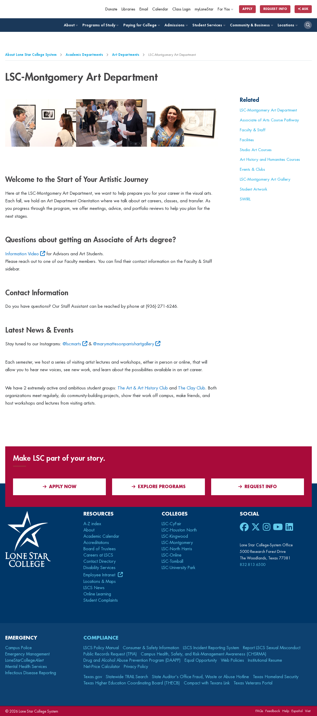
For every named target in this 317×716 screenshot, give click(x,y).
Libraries (128, 9)
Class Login (181, 9)
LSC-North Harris (177, 549)
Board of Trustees (99, 549)
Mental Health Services (26, 667)
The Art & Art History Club (143, 388)
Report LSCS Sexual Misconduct (271, 648)
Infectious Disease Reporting (30, 673)
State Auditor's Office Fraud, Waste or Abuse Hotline (200, 677)
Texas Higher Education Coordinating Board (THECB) (131, 683)
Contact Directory (99, 561)
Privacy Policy (136, 667)
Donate (111, 9)
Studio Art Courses (256, 150)
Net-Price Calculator (101, 667)
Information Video (22, 254)
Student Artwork (253, 189)
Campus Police (18, 648)
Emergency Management (27, 654)
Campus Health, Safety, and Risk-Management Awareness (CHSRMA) (203, 654)
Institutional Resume (265, 660)
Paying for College (141, 25)
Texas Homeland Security (275, 677)
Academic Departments (84, 54)
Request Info (275, 9)
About (70, 25)
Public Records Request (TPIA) (110, 654)
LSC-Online (171, 555)
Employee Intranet (100, 575)
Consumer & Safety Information (151, 648)
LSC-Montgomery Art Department (268, 110)
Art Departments (125, 54)
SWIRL (245, 199)
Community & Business (251, 25)
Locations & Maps (99, 581)
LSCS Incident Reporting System (211, 648)
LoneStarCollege (24, 660)
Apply (247, 9)
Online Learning (97, 594)
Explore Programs (159, 486)
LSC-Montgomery (177, 543)
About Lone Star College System (31, 54)
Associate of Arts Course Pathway (269, 120)
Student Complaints (100, 600)
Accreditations (96, 543)
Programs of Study (100, 25)
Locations (287, 25)
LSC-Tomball (172, 561)
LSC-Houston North (179, 530)
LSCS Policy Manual (101, 648)
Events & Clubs (252, 169)
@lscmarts (72, 344)
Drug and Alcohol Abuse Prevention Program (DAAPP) (132, 660)
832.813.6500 (252, 564)
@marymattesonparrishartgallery (123, 344)
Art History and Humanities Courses (270, 159)
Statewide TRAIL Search (127, 677)
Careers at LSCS (98, 555)
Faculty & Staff (252, 130)
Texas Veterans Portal (253, 683)
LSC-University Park (178, 568)
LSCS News (94, 588)
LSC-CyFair (171, 524)
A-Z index (92, 524)
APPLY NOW (59, 486)
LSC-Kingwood (175, 536)
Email (143, 9)
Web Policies (232, 660)
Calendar (160, 9)
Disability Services (99, 568)
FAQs (259, 711)
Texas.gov (92, 677)
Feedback (272, 711)
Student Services (208, 25)
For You (226, 9)
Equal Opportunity (201, 660)
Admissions (175, 25)
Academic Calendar (101, 536)
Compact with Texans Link (207, 683)
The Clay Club (191, 388)
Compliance (100, 637)
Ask (303, 9)
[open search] (308, 25)
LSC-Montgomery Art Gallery (265, 179)
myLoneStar (204, 9)
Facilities (247, 140)
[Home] (43, 9)
